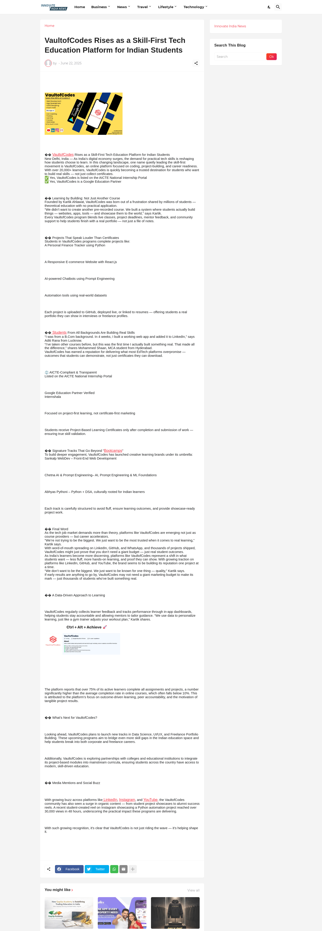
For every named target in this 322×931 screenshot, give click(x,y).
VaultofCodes (63, 154)
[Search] (278, 7)
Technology (194, 7)
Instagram (127, 800)
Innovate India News (230, 26)
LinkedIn (110, 800)
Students (59, 332)
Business (99, 7)
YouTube (150, 800)
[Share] (196, 63)
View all (193, 890)
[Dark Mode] (269, 7)
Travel (142, 7)
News (122, 7)
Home (79, 7)
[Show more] (133, 869)
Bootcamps (113, 451)
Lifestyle (165, 7)
